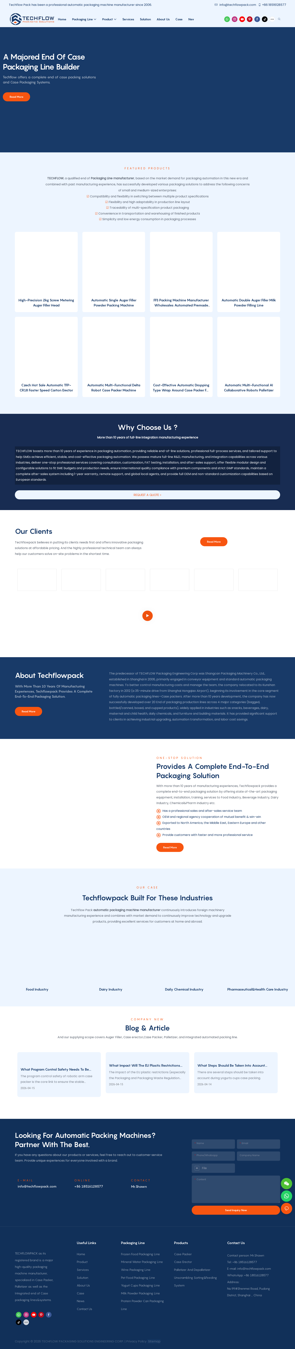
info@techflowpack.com (236, 5)
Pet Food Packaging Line (138, 1277)
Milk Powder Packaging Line (140, 1293)
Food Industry (37, 989)
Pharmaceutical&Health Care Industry (257, 989)
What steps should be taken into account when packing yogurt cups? (231, 1065)
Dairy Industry (110, 989)
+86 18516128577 (272, 5)
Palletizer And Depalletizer (192, 1270)
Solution (82, 1277)
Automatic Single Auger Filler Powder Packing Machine (113, 302)
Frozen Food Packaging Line (140, 1254)
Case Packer (183, 1254)
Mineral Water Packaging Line (142, 1262)
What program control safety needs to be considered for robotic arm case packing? (55, 1069)
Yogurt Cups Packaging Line (140, 1285)
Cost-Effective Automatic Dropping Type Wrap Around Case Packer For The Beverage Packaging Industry (181, 388)
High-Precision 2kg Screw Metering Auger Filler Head (46, 302)
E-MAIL (26, 1180)
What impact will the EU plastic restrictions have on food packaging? (144, 1065)
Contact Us (84, 1309)
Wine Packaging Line (136, 1270)
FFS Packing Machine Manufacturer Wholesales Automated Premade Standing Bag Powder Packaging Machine (181, 303)
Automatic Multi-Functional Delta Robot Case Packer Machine (113, 387)
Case (80, 1293)
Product (82, 1262)
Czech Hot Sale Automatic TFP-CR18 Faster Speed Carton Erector (46, 387)
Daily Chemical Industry (184, 989)
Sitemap (153, 1341)
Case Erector (183, 1262)
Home (81, 1254)
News (80, 1301)
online (82, 1180)
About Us (83, 1285)
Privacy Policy (136, 1341)
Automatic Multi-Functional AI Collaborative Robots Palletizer (249, 387)
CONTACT (141, 1180)
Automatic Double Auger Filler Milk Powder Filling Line (248, 302)
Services (83, 1270)
